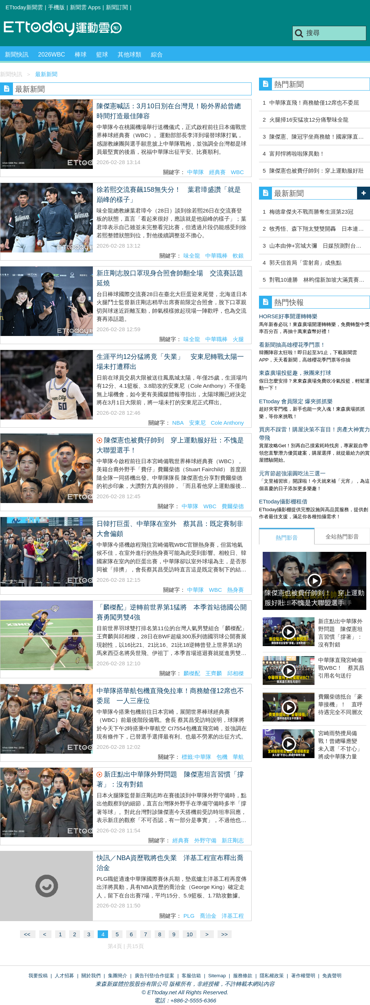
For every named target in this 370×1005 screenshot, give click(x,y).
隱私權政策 (272, 975)
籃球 (102, 54)
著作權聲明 (303, 975)
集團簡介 (117, 975)
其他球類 (129, 54)
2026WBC (51, 54)
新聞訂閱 (117, 7)
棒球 (81, 54)
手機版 (56, 7)
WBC (237, 172)
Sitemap (217, 975)
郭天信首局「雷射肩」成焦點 (305, 262)
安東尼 (197, 423)
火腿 (238, 339)
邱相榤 (235, 673)
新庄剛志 (233, 840)
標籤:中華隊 (196, 757)
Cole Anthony (227, 423)
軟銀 (238, 255)
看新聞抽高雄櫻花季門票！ (292, 345)
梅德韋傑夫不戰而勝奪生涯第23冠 (311, 211)
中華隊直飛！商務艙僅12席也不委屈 (314, 102)
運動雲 (68, 28)
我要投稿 (38, 975)
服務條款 (242, 975)
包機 (222, 757)
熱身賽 (235, 590)
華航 (238, 757)
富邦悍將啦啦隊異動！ (299, 153)
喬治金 (208, 916)
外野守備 (205, 840)
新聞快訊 (16, 54)
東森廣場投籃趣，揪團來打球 (295, 373)
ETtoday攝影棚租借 (283, 501)
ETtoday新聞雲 (24, 7)
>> (224, 934)
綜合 (157, 54)
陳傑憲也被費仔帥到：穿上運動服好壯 (316, 170)
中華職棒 (216, 255)
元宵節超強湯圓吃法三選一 (292, 473)
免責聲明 (332, 975)
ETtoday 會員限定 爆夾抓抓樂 (296, 401)
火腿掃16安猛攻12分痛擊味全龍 (308, 119)
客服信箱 (191, 975)
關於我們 (91, 975)
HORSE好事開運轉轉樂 (288, 316)
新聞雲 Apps (85, 7)
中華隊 (195, 172)
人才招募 (64, 975)
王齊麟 (213, 673)
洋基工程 (233, 916)
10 (189, 934)
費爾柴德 (233, 506)
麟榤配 (192, 673)
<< (28, 934)
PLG (189, 916)
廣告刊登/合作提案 (155, 975)
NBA (178, 423)
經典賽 (217, 172)
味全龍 (192, 255)
